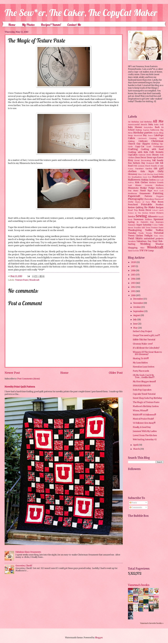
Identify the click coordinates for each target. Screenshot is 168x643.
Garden (148, 169)
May (135, 328)
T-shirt (155, 225)
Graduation (137, 177)
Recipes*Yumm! (51, 25)
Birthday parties (143, 132)
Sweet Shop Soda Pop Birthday (147, 398)
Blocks (156, 133)
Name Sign (146, 190)
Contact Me (74, 25)
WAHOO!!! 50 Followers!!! (144, 415)
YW (142, 250)
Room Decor (145, 210)
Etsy (130, 160)
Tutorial (158, 233)
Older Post (116, 373)
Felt (157, 163)
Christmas (157, 141)
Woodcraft (34, 280)
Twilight (148, 236)
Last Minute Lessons (140, 185)
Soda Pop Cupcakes (142, 390)
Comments (136, 507)
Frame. (130, 169)
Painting (158, 193)
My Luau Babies (140, 363)
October (137, 307)
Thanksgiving (135, 230)
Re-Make (149, 207)
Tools (141, 233)
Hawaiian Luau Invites (143, 367)
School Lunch (157, 210)
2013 (133, 283)
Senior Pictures (156, 213)
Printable (146, 204)
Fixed (147, 166)
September (138, 311)
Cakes (131, 138)
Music (135, 191)
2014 (133, 279)
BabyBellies (148, 127)
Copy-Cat (139, 146)
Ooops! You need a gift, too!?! (146, 335)
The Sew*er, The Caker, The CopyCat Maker (81, 12)
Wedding (145, 244)
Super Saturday (144, 225)
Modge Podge (147, 188)
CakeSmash (142, 138)
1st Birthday (133, 122)
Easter (160, 157)
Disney (155, 155)
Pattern (148, 196)
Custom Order (144, 155)
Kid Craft (159, 180)
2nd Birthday (146, 122)
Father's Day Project (142, 331)
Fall (154, 160)
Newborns (132, 193)
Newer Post (12, 373)
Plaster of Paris (142, 202)
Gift (155, 168)
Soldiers (148, 219)
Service (131, 216)
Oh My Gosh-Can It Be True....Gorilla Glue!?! (143, 376)
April (135, 445)
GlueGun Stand (152, 174)
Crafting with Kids (138, 152)
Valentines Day (143, 241)
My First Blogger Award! (144, 381)
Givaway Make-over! (143, 344)
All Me (158, 121)
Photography (135, 199)
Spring (131, 222)
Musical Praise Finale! (143, 419)
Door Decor (140, 157)
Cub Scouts (156, 152)
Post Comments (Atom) (28, 379)
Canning (153, 138)
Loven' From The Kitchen (145, 435)
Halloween (134, 179)
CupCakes (133, 155)
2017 (133, 266)
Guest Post (147, 177)
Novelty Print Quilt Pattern (20, 386)
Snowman (138, 219)
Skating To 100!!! (141, 358)
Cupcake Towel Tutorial (144, 394)
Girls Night (147, 171)
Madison (159, 185)
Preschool (133, 204)
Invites (152, 180)
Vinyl (154, 241)
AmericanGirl (134, 124)
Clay (138, 144)
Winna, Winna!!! (140, 410)
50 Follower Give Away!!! (144, 423)
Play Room (157, 202)
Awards (144, 124)
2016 (133, 270)
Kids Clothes (141, 182)
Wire (142, 248)
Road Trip (133, 210)
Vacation (132, 241)
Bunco (150, 135)
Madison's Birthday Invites (146, 406)
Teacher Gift (139, 228)
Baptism (146, 130)
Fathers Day (139, 163)
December (138, 299)
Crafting (133, 149)
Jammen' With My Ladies (145, 431)
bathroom (154, 130)
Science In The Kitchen (138, 213)
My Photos (28, 25)
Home (11, 25)
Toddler (148, 230)
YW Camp (149, 250)
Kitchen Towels (156, 182)
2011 (133, 291)
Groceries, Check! (23, 565)
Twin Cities (158, 236)
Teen (148, 228)
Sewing (141, 216)
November (138, 303)
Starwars (159, 222)
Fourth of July (157, 166)
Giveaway (132, 174)
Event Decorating (142, 160)
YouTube (135, 251)
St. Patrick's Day (145, 222)
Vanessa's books (138, 585)
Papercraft (134, 196)
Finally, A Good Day (142, 427)
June (135, 324)
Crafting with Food (152, 149)
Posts (133, 503)
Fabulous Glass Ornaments (28, 552)
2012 (133, 287)
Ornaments (144, 193)
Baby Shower (135, 127)
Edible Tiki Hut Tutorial (144, 339)
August (136, 315)
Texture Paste (21, 280)
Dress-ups (152, 157)
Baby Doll (158, 124)
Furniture (139, 169)
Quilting (139, 207)
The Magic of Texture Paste (146, 402)
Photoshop (149, 199)
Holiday (145, 180)
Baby (150, 124)
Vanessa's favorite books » (151, 623)
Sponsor (158, 219)
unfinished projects (153, 238)
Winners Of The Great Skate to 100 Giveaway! (147, 353)
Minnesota (133, 188)
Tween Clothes (135, 236)
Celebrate (143, 141)
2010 (133, 295)
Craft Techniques (154, 147)
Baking (139, 130)
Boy (145, 135)
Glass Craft (142, 174)
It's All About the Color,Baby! (146, 348)
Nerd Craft (158, 191)
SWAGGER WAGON (141, 385)
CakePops (158, 135)
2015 (133, 275)
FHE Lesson (138, 166)
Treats (149, 233)
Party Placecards (141, 371)
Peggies (159, 196)
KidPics (131, 183)
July (135, 319)
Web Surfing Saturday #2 (145, 439)
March (136, 449)
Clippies (146, 144)
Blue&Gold (138, 135)
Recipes (159, 207)
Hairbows (157, 176)
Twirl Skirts (135, 238)
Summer (132, 225)
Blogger (99, 637)
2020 (133, 262)
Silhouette (153, 216)
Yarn (130, 251)
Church (131, 144)
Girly (160, 171)
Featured (150, 163)
